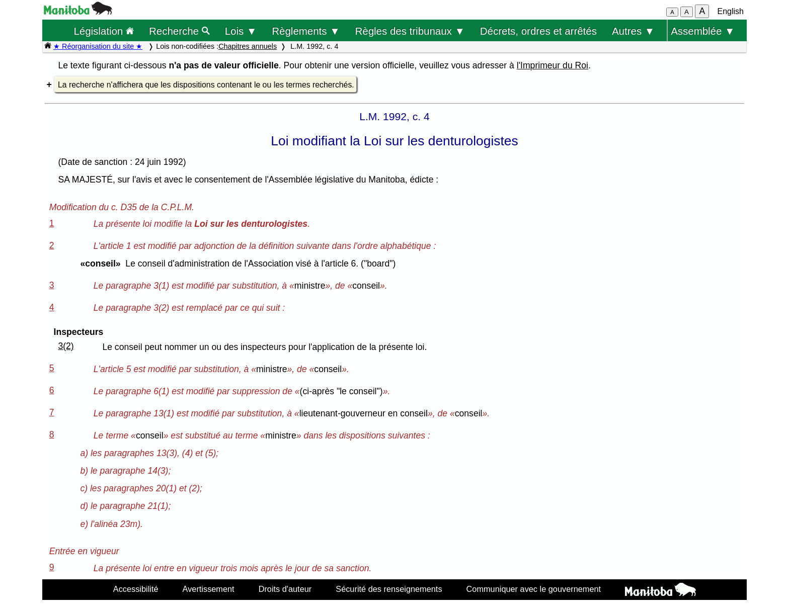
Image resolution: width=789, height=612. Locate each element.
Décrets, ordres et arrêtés (538, 31)
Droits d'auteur (285, 588)
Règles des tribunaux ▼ (410, 31)
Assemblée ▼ (703, 31)
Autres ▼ (633, 31)
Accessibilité (136, 588)
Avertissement (208, 588)
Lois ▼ (241, 31)
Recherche (179, 31)
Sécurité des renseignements (389, 588)
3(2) (65, 346)
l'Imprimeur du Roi (552, 65)
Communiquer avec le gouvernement (533, 588)
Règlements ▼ (306, 31)
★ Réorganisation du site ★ (97, 46)
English (731, 11)
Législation (103, 31)
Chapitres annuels (247, 46)
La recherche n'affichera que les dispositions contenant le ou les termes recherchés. (206, 84)
